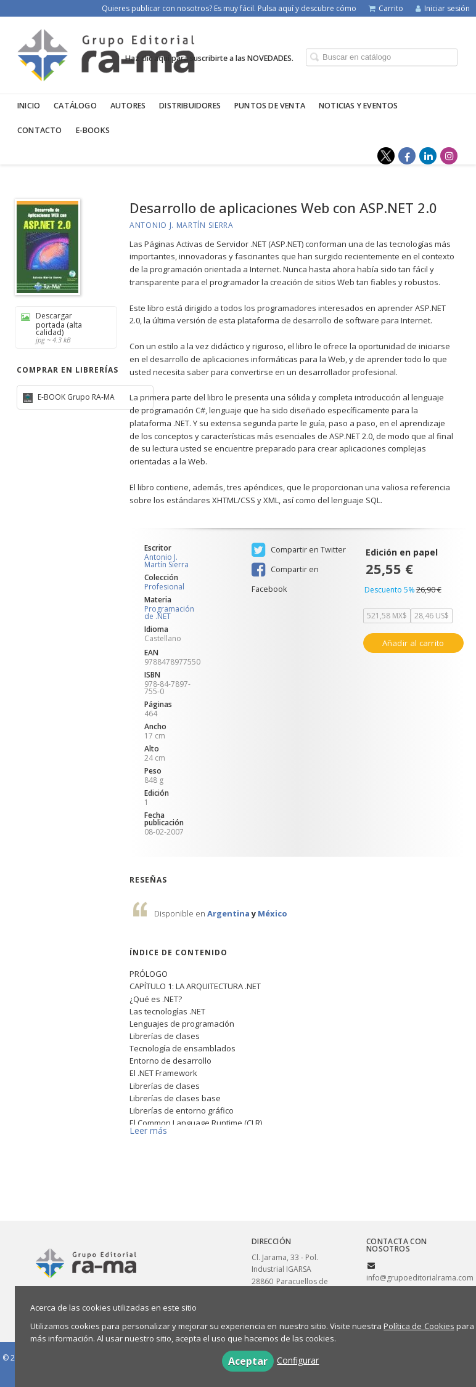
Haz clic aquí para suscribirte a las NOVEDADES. (209, 57)
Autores (128, 105)
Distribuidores (190, 105)
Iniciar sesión (443, 8)
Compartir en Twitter (299, 550)
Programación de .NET (169, 612)
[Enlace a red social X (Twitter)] (386, 155)
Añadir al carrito (413, 643)
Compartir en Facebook (285, 571)
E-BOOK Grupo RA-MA (75, 397)
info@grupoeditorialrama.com (420, 1277)
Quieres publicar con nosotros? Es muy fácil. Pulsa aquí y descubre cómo (229, 8)
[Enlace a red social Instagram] (449, 155)
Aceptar (248, 1361)
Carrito (386, 8)
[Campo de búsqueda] (382, 57)
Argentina (229, 913)
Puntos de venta (269, 105)
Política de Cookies (419, 1326)
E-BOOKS (93, 130)
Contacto (39, 130)
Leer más (148, 1130)
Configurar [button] (298, 1360)
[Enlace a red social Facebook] (407, 155)
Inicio (28, 105)
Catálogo (75, 105)
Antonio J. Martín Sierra (181, 225)
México (272, 913)
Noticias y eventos (358, 105)
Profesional (164, 587)
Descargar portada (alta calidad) (61, 327)
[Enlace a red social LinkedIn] (428, 155)
